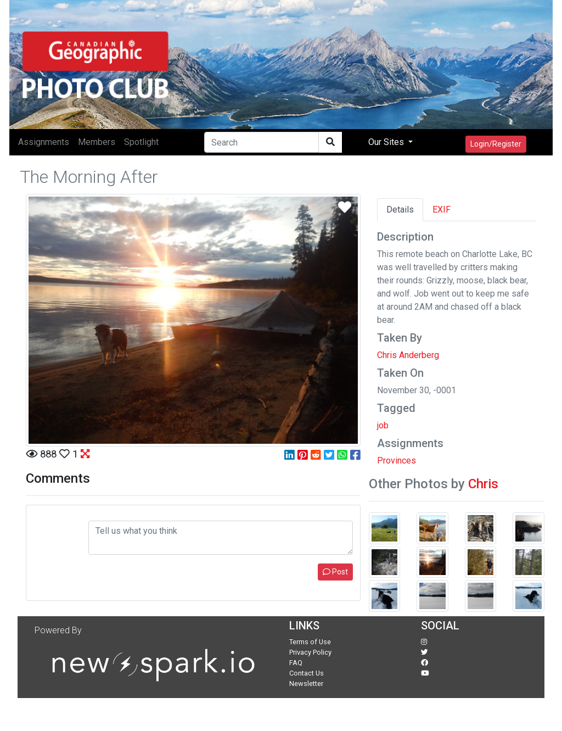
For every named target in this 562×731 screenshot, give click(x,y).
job (383, 425)
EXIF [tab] (441, 209)
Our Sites (387, 142)
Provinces (396, 460)
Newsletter (306, 683)
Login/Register (495, 143)
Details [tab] (400, 209)
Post (335, 571)
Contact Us (306, 673)
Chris (483, 484)
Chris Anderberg (408, 355)
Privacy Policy (310, 652)
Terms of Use (310, 642)
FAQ (295, 663)
